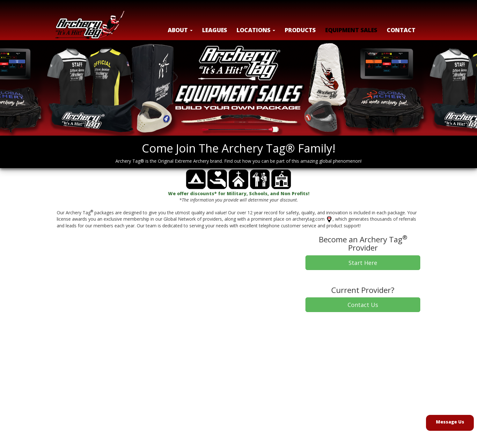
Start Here (363, 263)
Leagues (214, 30)
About (180, 30)
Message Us (450, 422)
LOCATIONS (256, 30)
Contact (401, 30)
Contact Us (363, 305)
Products (300, 30)
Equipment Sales (351, 30)
